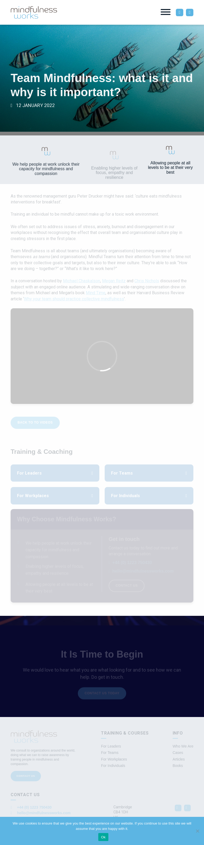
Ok (103, 837)
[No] (197, 831)
